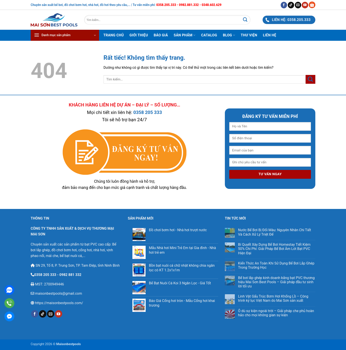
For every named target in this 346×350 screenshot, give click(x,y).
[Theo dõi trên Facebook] (284, 5)
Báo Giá (161, 35)
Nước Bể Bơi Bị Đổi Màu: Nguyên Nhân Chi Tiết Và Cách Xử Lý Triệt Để (274, 232)
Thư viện (249, 35)
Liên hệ (269, 35)
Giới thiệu (139, 35)
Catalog (209, 35)
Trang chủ (113, 35)
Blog (229, 35)
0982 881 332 (70, 275)
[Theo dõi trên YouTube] (305, 5)
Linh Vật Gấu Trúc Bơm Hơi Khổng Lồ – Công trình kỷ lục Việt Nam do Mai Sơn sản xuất (273, 298)
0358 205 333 (147, 112)
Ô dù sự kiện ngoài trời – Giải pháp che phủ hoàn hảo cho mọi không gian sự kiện (276, 313)
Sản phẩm (184, 35)
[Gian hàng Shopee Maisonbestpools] (311, 4)
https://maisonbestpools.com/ (58, 303)
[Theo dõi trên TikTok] (291, 5)
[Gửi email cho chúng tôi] (298, 5)
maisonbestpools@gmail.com (58, 293)
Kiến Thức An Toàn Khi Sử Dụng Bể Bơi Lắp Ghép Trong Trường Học (276, 265)
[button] (65, 35)
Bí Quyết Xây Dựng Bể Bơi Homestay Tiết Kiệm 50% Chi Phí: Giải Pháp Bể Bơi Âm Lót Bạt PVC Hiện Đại (274, 248)
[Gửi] (245, 20)
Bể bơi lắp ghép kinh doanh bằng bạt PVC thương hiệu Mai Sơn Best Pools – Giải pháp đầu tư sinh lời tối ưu (276, 282)
